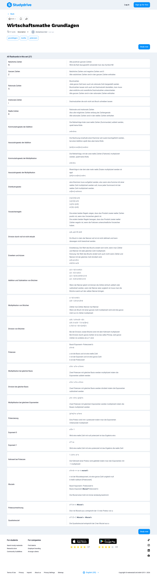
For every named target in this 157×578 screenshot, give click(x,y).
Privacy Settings (49, 572)
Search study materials (14, 545)
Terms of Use (11, 572)
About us (38, 572)
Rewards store (12, 548)
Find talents (32, 545)
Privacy (21, 572)
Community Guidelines (14, 551)
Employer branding (34, 548)
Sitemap (60, 572)
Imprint (29, 572)
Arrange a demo (33, 551)
